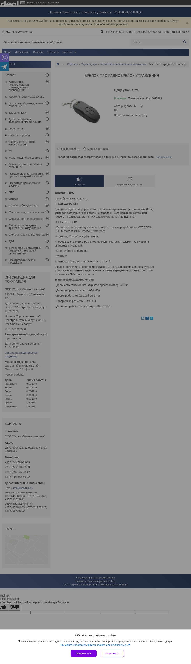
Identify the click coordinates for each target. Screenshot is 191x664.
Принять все (84, 653)
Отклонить (112, 653)
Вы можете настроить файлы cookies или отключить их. (94, 644)
